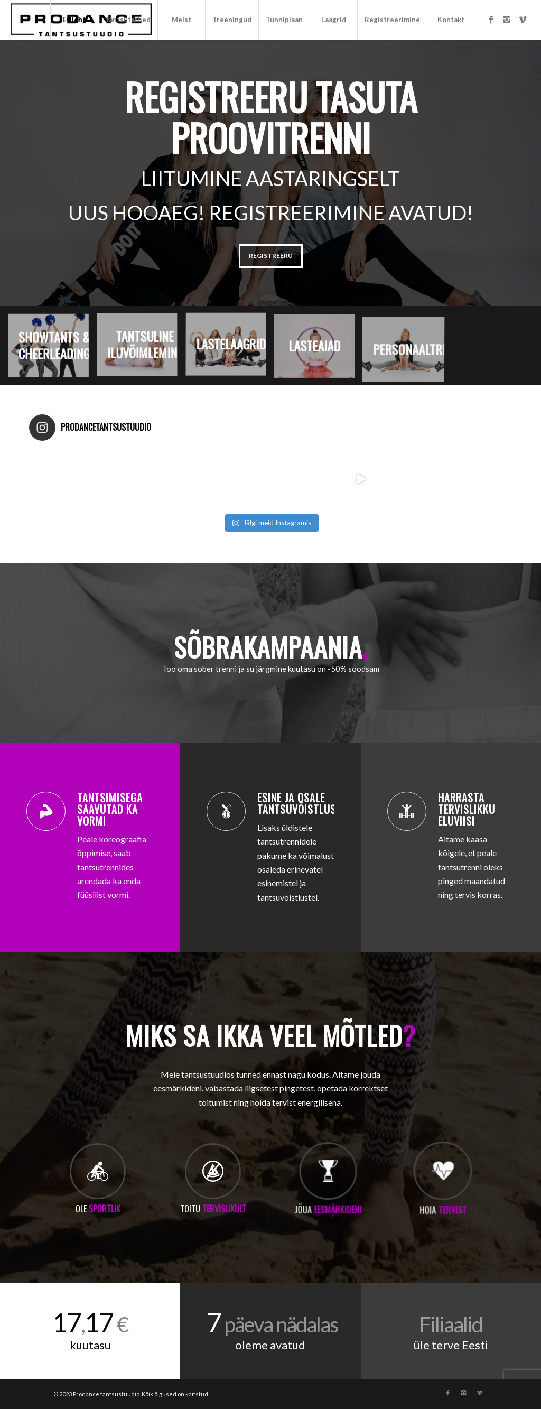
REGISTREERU (271, 255)
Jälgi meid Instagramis (271, 522)
